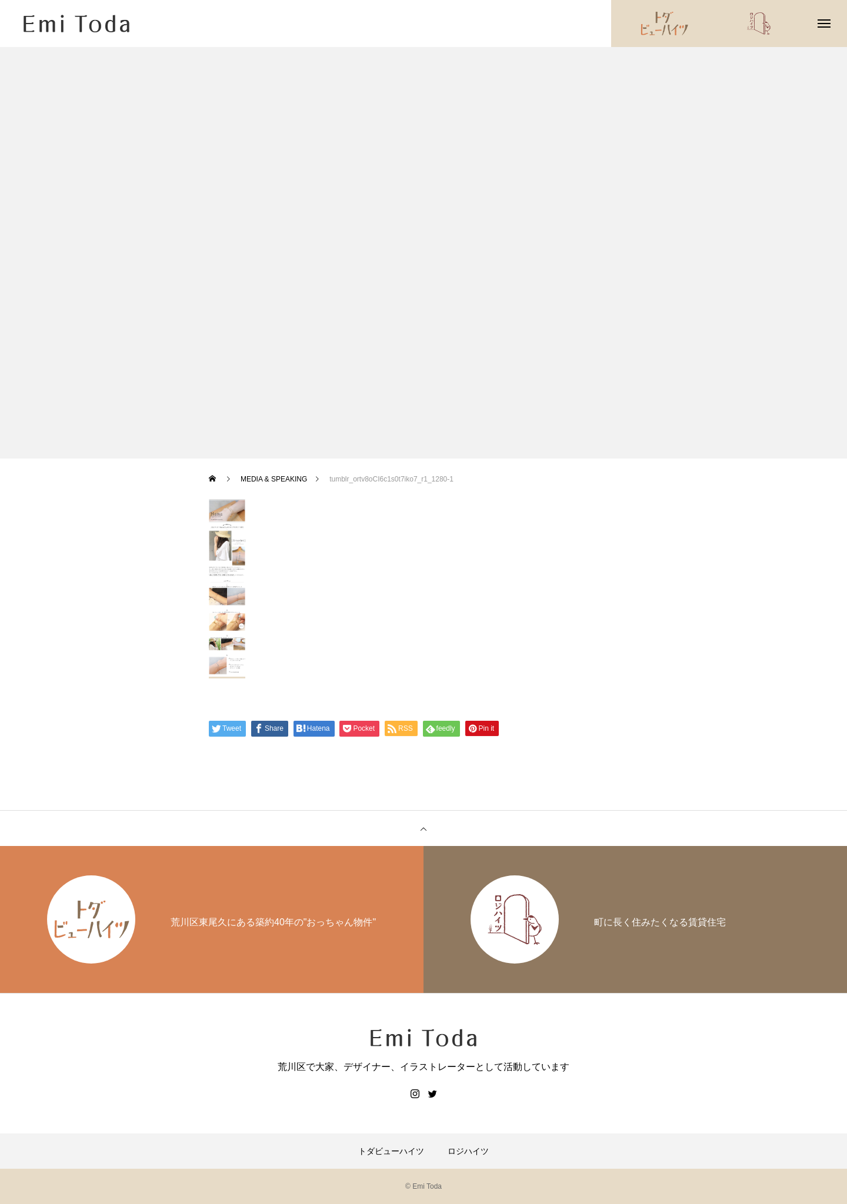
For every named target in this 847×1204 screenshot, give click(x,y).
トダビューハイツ (391, 1151)
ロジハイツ (468, 1151)
